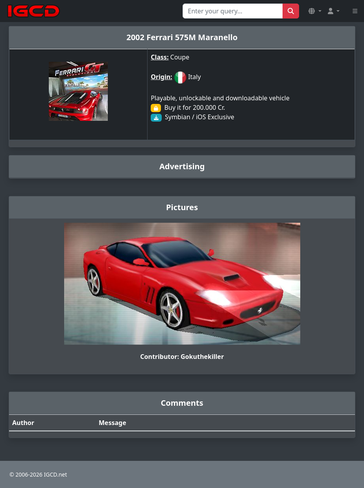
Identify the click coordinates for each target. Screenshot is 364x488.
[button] (314, 11)
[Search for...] (233, 11)
